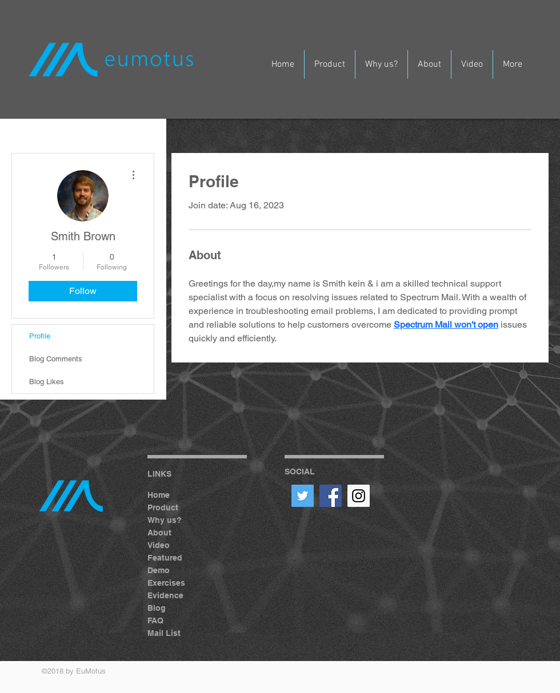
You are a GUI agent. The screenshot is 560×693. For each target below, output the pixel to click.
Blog (156, 608)
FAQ (155, 620)
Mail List (164, 633)
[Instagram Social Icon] (358, 496)
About (159, 532)
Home (158, 494)
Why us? (164, 520)
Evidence (165, 595)
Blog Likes (46, 381)
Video (158, 545)
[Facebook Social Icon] (330, 496)
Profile (39, 336)
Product (162, 507)
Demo (158, 570)
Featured (164, 557)
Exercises (166, 582)
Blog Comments (55, 358)
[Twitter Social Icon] (302, 496)
